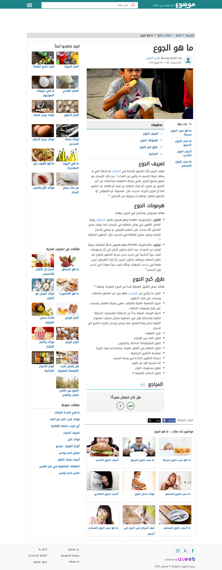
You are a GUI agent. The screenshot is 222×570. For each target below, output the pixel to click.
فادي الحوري (153, 58)
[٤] (146, 269)
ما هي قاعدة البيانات (67, 412)
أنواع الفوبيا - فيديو (67, 446)
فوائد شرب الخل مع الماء (65, 419)
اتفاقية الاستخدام (38, 555)
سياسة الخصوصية (70, 555)
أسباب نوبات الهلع (69, 459)
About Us (74, 561)
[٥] (95, 286)
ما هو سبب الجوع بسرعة (181, 132)
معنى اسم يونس (69, 453)
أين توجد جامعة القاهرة (65, 426)
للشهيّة (101, 219)
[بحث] (133, 5)
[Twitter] (185, 551)
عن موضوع (73, 549)
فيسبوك (171, 420)
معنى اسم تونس (69, 473)
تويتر (158, 420)
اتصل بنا (43, 549)
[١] (117, 175)
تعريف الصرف (71, 432)
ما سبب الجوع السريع (183, 143)
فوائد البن (74, 439)
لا (120, 405)
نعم (130, 405)
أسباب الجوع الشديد (184, 153)
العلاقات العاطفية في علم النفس (59, 466)
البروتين (133, 293)
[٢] (109, 195)
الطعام (116, 171)
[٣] (159, 239)
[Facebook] (192, 551)
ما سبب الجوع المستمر (183, 163)
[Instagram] (178, 551)
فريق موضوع (40, 561)
